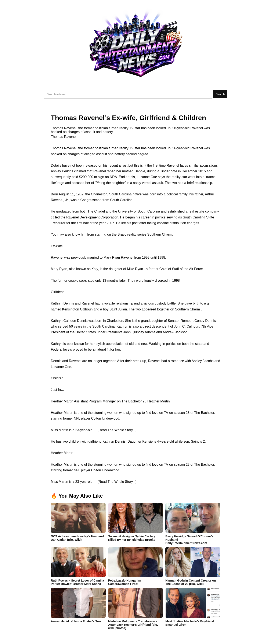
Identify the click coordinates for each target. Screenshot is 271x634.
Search (220, 94)
